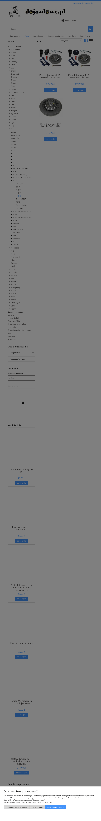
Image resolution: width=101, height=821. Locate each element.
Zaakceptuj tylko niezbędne (16, 807)
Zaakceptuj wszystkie (55, 807)
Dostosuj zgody (37, 807)
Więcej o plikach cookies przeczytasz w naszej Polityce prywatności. (28, 802)
